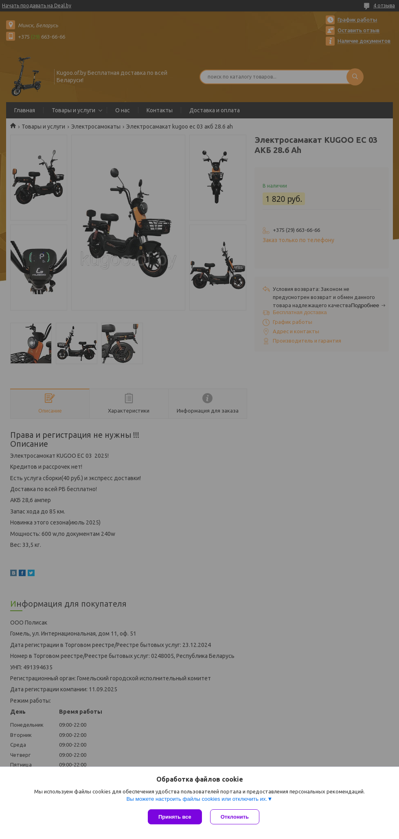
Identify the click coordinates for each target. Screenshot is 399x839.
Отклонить (235, 817)
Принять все (174, 817)
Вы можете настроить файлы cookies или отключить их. (196, 799)
